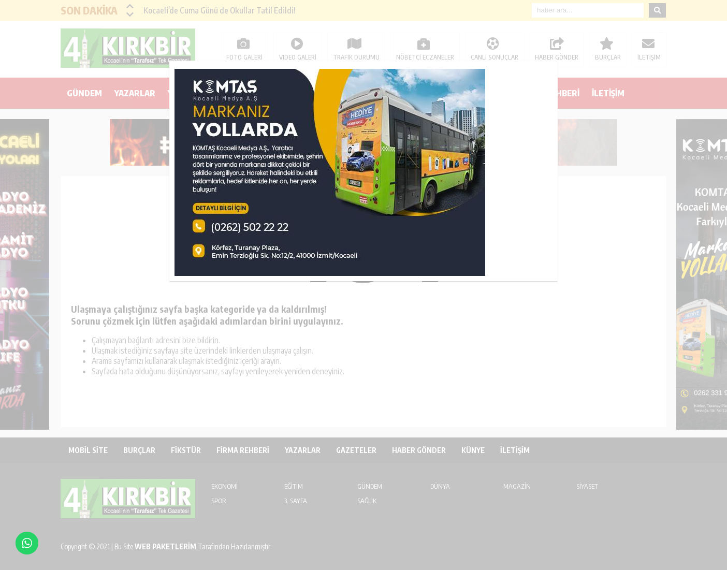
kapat (554, 64)
